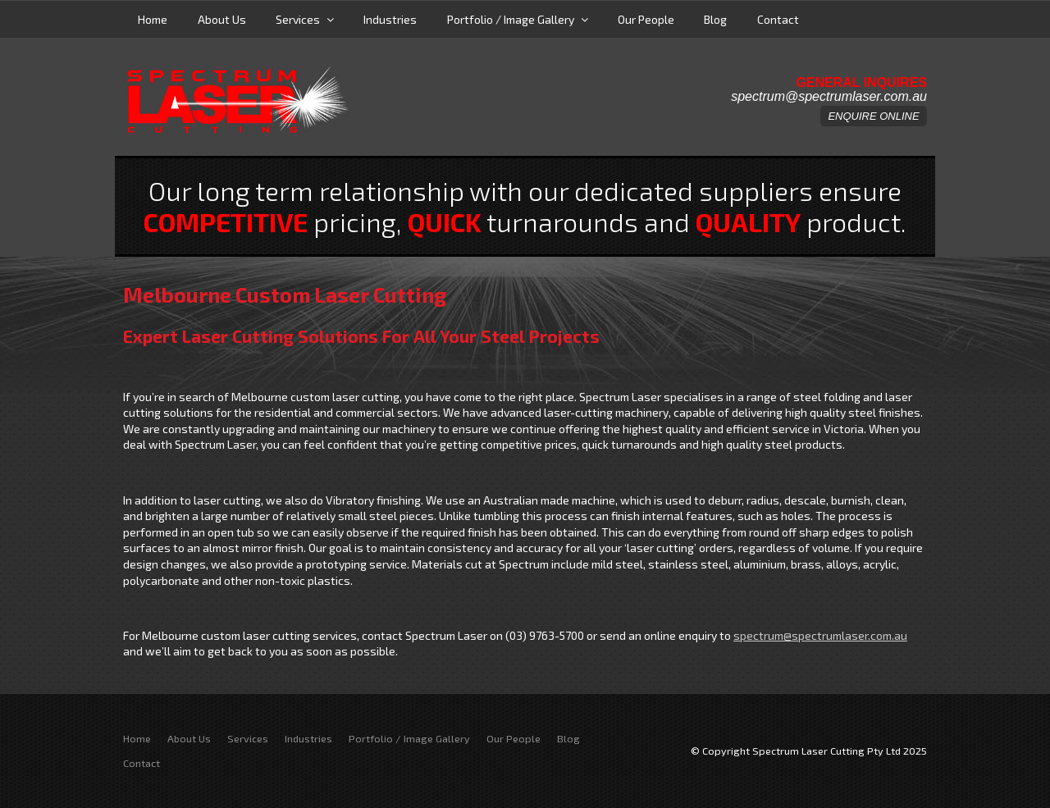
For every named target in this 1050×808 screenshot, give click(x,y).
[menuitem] (137, 739)
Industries (390, 19)
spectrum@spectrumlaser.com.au (829, 96)
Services (298, 19)
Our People (646, 19)
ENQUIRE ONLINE (873, 116)
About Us (222, 19)
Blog (715, 19)
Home (152, 19)
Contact (778, 19)
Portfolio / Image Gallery (510, 19)
